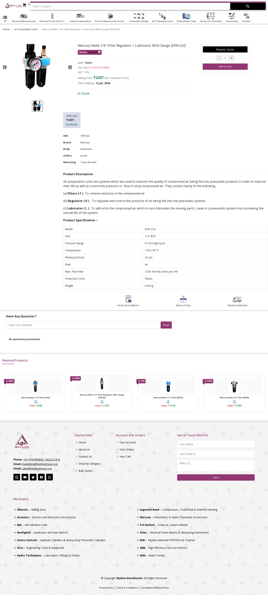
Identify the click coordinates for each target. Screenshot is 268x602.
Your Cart (125, 456)
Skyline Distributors (129, 578)
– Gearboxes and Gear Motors (42, 532)
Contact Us (85, 456)
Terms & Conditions (127, 587)
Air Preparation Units (26, 29)
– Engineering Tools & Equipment (40, 548)
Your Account (127, 442)
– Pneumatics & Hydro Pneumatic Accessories (174, 517)
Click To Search (42, 6)
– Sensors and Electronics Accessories (46, 517)
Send (216, 477)
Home (6, 29)
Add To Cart (225, 66)
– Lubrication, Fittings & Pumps (48, 555)
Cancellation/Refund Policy (155, 587)
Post (166, 325)
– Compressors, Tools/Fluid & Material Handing (178, 509)
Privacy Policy (106, 587)
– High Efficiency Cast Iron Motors (163, 548)
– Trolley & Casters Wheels (164, 525)
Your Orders (126, 449)
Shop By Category (89, 463)
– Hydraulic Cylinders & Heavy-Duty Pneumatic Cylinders (61, 540)
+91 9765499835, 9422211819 (41, 459)
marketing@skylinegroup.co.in (39, 464)
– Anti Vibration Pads (32, 525)
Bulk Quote (85, 470)
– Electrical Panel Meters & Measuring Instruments (174, 532)
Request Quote (225, 49)
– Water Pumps (152, 555)
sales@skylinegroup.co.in (36, 468)
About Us (84, 449)
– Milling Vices (31, 509)
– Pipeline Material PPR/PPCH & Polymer (167, 540)
